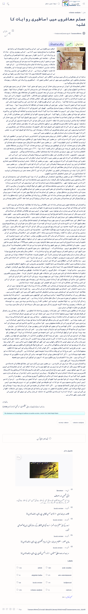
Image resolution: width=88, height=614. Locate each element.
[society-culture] (63, 422)
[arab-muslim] (59, 567)
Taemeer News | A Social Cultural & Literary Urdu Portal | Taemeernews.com (54, 609)
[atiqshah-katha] (29, 575)
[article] (29, 567)
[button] (18, 457)
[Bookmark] (4, 4)
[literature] (60, 490)
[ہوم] (84, 12)
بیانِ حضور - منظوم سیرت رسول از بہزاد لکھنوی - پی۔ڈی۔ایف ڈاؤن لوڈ (45, 541)
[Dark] (8, 4)
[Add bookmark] (13, 30)
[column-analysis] (75, 12)
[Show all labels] (67, 597)
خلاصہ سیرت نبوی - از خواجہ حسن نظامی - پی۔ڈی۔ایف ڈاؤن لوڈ (47, 513)
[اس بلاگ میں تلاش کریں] (42, 3)
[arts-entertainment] (59, 575)
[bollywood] (59, 582)
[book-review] (58, 508)
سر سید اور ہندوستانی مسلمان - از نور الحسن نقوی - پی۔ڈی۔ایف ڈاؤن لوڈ (45, 552)
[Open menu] (84, 4)
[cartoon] (59, 589)
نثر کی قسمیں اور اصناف (61, 495)
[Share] (7, 33)
